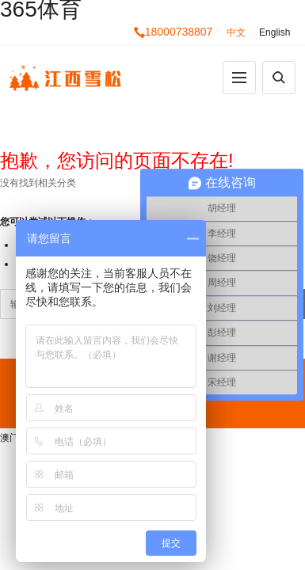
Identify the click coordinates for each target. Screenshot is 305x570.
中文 (236, 32)
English (274, 32)
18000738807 (173, 31)
